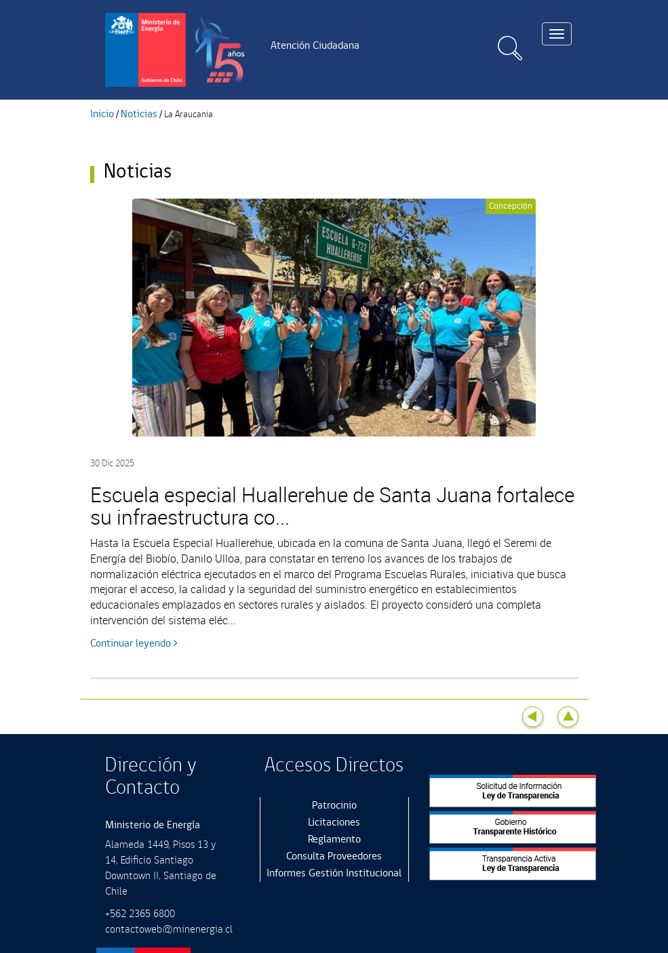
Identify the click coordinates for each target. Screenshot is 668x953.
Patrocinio (334, 805)
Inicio (102, 114)
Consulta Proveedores (334, 856)
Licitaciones (334, 822)
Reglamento (334, 839)
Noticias (139, 114)
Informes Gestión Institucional (334, 873)
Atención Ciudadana (315, 46)
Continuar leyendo (134, 643)
